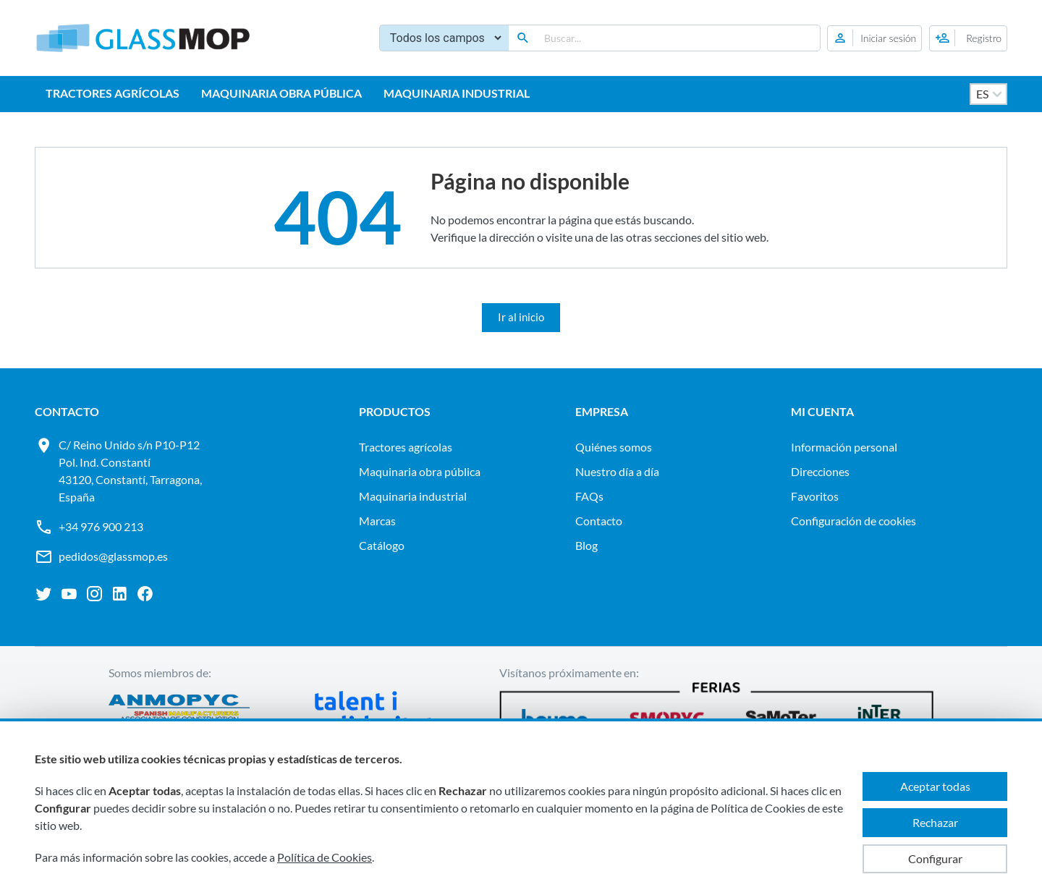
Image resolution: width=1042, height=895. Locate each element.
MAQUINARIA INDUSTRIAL (457, 93)
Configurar (935, 858)
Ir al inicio (521, 316)
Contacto (598, 520)
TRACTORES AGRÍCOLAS (112, 93)
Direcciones (820, 471)
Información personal (844, 447)
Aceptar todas (935, 786)
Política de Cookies (324, 857)
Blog (586, 545)
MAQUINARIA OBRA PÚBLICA (281, 93)
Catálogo (381, 545)
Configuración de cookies (853, 520)
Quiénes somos (613, 447)
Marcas (377, 520)
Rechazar (935, 822)
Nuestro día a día (617, 471)
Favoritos (815, 496)
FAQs (589, 496)
